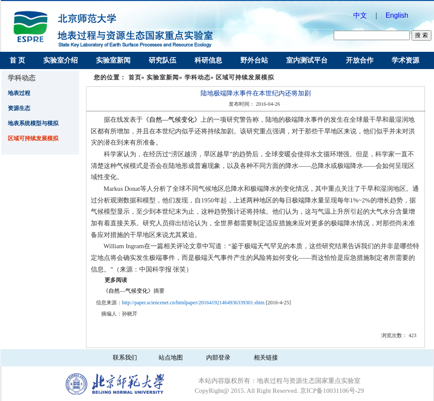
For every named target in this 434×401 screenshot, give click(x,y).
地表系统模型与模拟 (33, 123)
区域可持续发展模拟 (33, 138)
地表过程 (19, 93)
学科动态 (198, 77)
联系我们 (125, 357)
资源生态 (19, 108)
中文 (360, 15)
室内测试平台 (307, 60)
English (399, 15)
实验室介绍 (60, 60)
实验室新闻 (113, 60)
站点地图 (171, 357)
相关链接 (266, 357)
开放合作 (359, 60)
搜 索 (421, 35)
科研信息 (208, 60)
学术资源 (405, 60)
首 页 (17, 60)
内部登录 (218, 357)
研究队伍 (162, 60)
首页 (134, 77)
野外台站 (254, 60)
